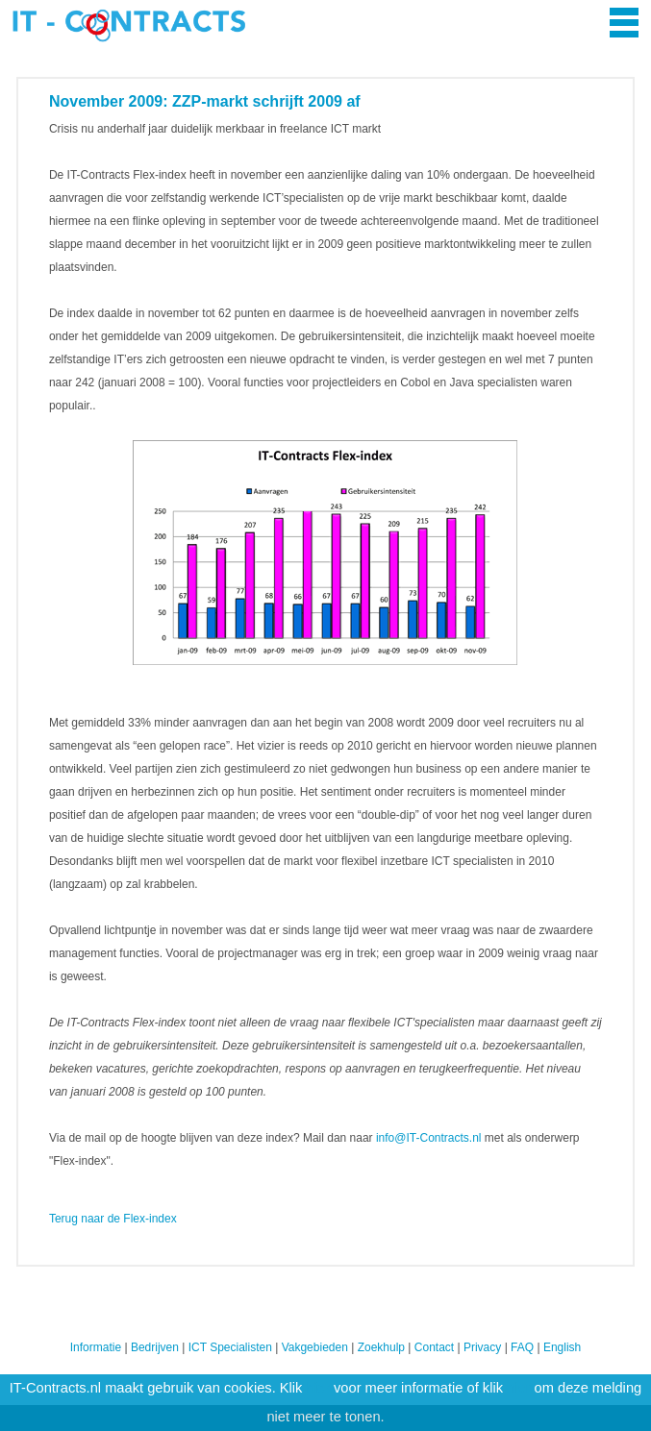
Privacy (482, 1347)
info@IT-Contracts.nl (429, 1138)
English (562, 1347)
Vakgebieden (315, 1347)
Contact (434, 1347)
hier (318, 1387)
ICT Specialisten (230, 1347)
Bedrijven (155, 1347)
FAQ (522, 1347)
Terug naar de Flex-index (113, 1218)
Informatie (95, 1347)
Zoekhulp (381, 1347)
